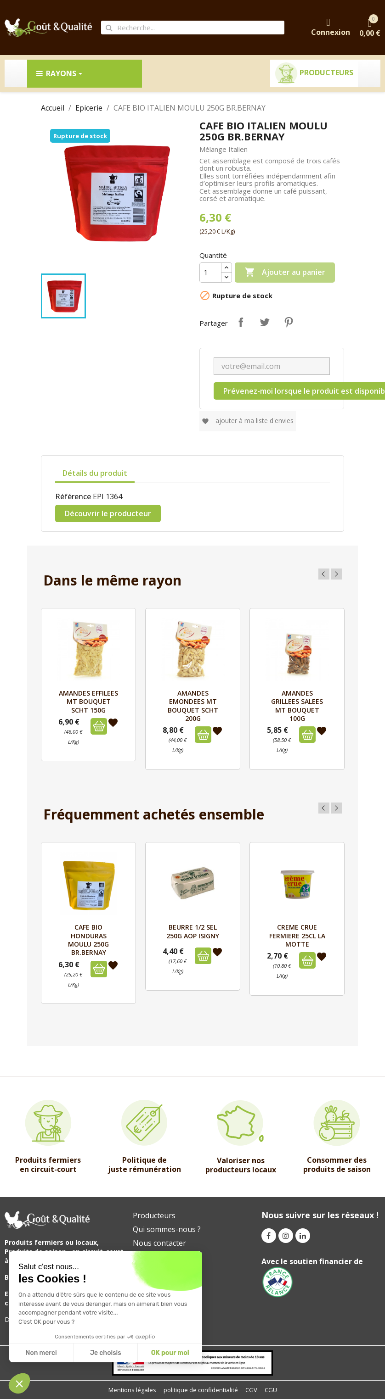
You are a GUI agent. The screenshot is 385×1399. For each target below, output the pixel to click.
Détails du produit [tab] (94, 473)
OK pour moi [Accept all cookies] (170, 1353)
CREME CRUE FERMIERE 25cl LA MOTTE (297, 935)
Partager (241, 322)
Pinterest (288, 322)
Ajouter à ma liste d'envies (248, 420)
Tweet (264, 322)
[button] (19, 1383)
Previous (323, 574)
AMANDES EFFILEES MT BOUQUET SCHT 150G (88, 701)
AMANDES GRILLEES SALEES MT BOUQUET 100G (297, 706)
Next (336, 574)
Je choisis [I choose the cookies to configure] (105, 1353)
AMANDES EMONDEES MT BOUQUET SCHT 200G (193, 706)
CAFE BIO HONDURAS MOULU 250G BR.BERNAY (88, 940)
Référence (73, 496)
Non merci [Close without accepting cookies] (41, 1353)
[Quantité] (210, 272)
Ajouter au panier (284, 273)
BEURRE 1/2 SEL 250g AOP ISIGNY (192, 931)
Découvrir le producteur (108, 513)
